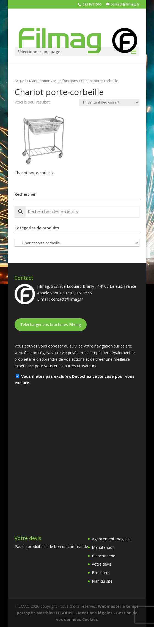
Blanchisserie (103, 555)
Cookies (90, 619)
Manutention (39, 80)
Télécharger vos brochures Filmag (50, 324)
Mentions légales (95, 612)
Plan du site (102, 581)
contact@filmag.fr (67, 299)
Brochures (101, 572)
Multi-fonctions (65, 80)
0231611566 (92, 4)
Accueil (20, 80)
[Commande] (109, 102)
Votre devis (102, 564)
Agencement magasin (111, 538)
